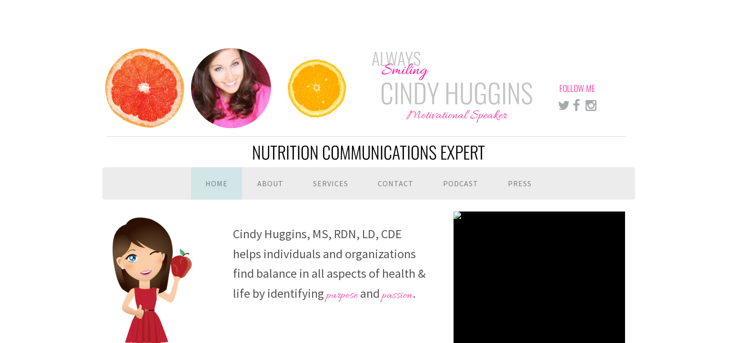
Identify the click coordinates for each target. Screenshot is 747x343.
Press (520, 183)
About (270, 183)
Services (330, 183)
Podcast (460, 183)
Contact (396, 183)
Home (216, 183)
